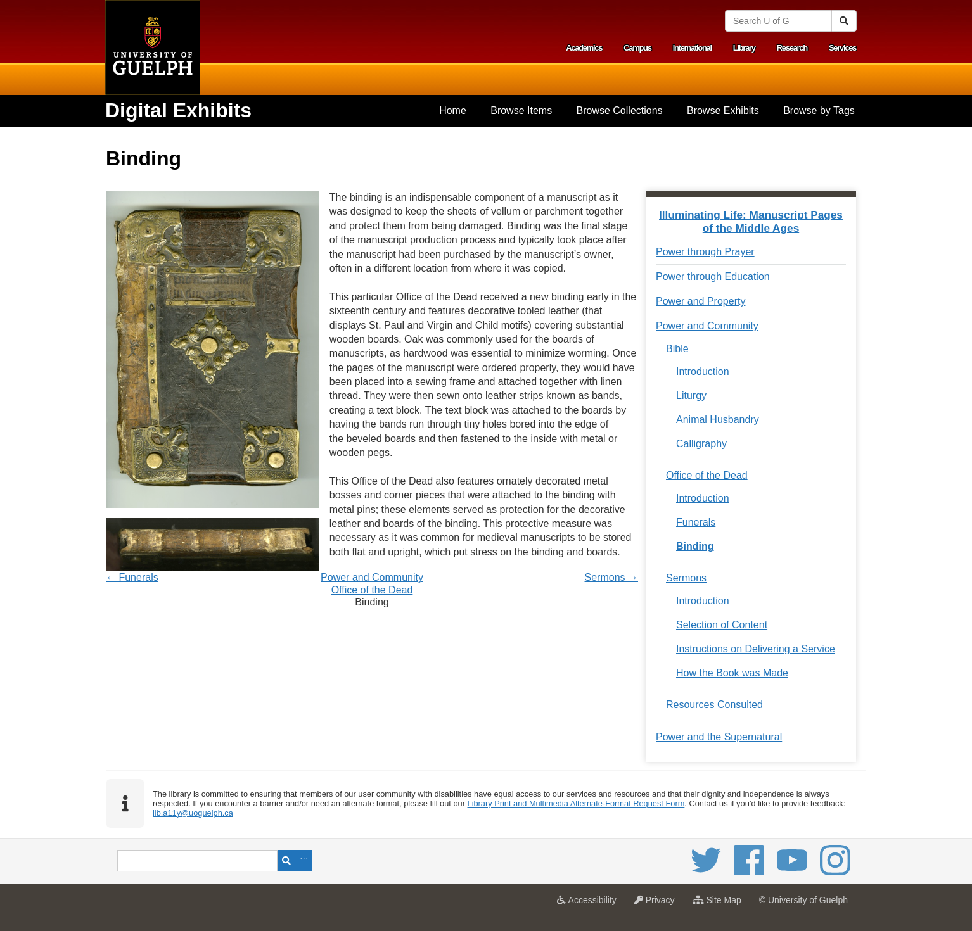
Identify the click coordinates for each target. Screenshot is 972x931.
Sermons (686, 578)
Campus (637, 48)
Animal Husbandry (717, 419)
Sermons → (611, 577)
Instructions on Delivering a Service (755, 648)
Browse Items (521, 110)
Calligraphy (701, 443)
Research (792, 48)
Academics (584, 48)
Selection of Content (721, 624)
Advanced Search (303, 860)
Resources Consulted (714, 704)
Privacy (657, 904)
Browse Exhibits (723, 110)
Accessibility (589, 904)
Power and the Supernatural (719, 737)
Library (744, 48)
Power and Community (372, 577)
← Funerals (132, 577)
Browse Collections (620, 110)
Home (452, 110)
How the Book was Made (732, 673)
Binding (695, 546)
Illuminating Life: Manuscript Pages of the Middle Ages (751, 221)
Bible (677, 348)
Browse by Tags (819, 110)
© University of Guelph (803, 900)
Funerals (695, 522)
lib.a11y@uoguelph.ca (193, 813)
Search (286, 860)
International (692, 48)
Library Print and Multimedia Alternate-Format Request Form (576, 803)
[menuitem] (452, 111)
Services (842, 48)
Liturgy (691, 395)
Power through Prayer (705, 251)
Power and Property (700, 301)
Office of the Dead (372, 590)
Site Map (720, 904)
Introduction (702, 371)
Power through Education (713, 276)
